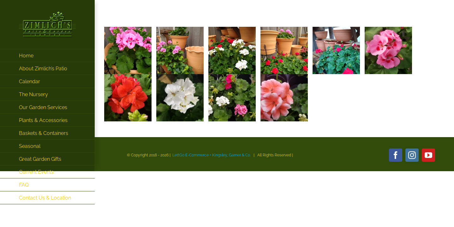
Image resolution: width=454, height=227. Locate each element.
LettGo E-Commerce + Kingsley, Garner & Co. (211, 155)
